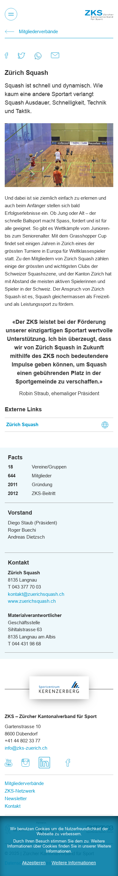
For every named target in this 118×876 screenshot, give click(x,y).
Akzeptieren (34, 862)
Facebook (68, 759)
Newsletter (16, 798)
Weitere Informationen (74, 862)
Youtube (8, 759)
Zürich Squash (22, 424)
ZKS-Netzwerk (20, 791)
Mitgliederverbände (38, 31)
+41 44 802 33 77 (22, 740)
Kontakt (12, 806)
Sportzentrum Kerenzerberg (59, 689)
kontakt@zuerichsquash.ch (36, 594)
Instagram (25, 759)
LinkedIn (52, 759)
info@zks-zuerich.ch (26, 748)
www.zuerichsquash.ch (32, 601)
